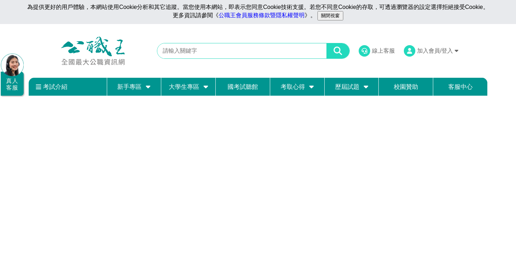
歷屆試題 (351, 86)
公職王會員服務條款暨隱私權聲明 (262, 15)
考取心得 (297, 86)
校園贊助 (406, 86)
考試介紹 (51, 86)
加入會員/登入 (437, 51)
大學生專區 (188, 86)
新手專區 (133, 86)
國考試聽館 (243, 86)
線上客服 (383, 51)
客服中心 (460, 86)
